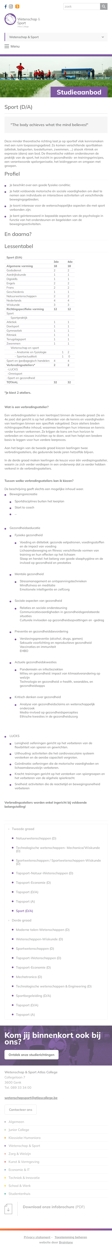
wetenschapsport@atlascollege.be (31, 1098)
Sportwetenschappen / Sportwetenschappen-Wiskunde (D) (58, 862)
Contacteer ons (20, 1110)
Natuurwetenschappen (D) (36, 838)
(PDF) (44, 1209)
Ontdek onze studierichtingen (31, 1055)
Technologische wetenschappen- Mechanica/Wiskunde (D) (58, 849)
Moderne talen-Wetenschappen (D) (43, 930)
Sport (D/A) (24, 911)
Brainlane (66, 1242)
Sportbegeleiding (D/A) (33, 996)
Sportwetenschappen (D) (35, 948)
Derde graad (21, 920)
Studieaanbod (79, 92)
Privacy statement (37, 1237)
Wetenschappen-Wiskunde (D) (39, 939)
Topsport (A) (25, 901)
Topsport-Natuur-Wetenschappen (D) (44, 873)
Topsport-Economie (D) (33, 882)
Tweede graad (23, 829)
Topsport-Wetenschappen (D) (38, 958)
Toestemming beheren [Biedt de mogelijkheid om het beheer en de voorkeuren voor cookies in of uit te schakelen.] (71, 1237)
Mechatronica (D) (29, 977)
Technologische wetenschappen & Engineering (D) (54, 986)
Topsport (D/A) (27, 892)
